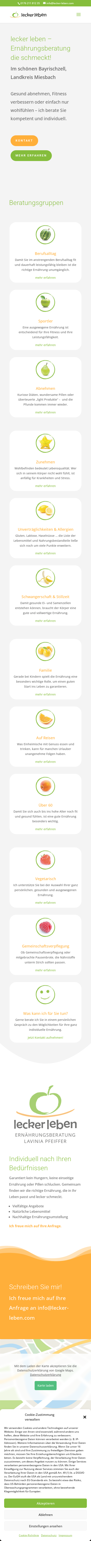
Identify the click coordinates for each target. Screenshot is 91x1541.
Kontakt (24, 139)
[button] (85, 1417)
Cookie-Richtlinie (29, 1535)
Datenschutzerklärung (45, 1375)
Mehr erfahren (31, 154)
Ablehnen (46, 1515)
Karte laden (46, 1385)
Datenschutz (49, 1535)
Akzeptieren (46, 1503)
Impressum (65, 1535)
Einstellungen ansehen (45, 1526)
